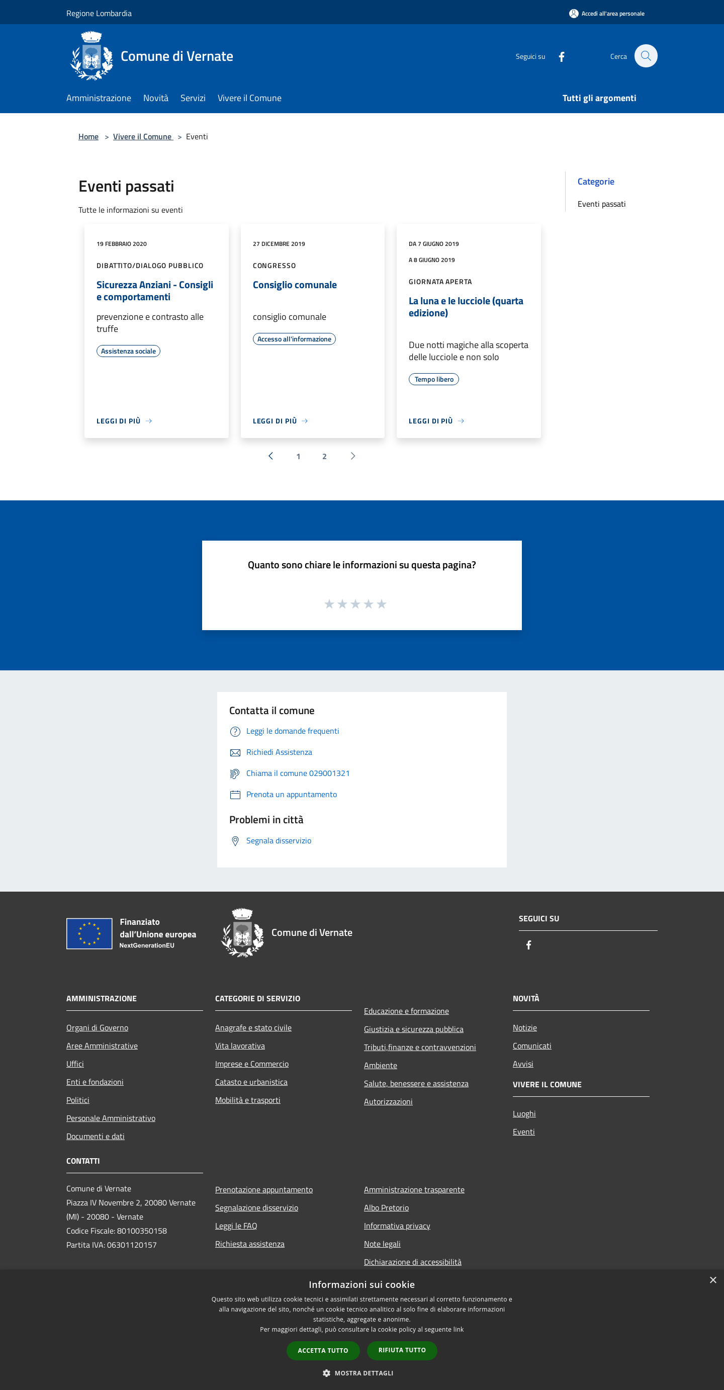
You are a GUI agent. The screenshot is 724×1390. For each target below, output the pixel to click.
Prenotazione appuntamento (264, 1189)
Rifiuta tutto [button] (402, 1350)
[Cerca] (646, 56)
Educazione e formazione (406, 1011)
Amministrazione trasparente (414, 1189)
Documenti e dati (95, 1136)
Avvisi (523, 1064)
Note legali (382, 1244)
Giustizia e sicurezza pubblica (414, 1029)
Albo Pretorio (386, 1207)
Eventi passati (602, 204)
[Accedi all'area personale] (607, 13)
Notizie (525, 1027)
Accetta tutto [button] (323, 1350)
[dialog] (362, 1330)
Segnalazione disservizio (256, 1207)
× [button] (712, 1280)
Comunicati (532, 1045)
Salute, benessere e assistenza (416, 1083)
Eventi (524, 1131)
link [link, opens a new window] (459, 1329)
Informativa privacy (397, 1226)
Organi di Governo (97, 1027)
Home (88, 136)
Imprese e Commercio (252, 1064)
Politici (77, 1100)
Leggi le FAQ (236, 1226)
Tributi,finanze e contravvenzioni (420, 1047)
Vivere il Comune (143, 136)
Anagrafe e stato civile (253, 1027)
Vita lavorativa (240, 1045)
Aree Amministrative (102, 1045)
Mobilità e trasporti (248, 1100)
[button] (362, 1373)
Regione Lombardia (99, 13)
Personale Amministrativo (110, 1118)
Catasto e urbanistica (251, 1082)
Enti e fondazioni (95, 1082)
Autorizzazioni (388, 1101)
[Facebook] (556, 55)
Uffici (75, 1064)
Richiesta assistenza (250, 1244)
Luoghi (524, 1113)
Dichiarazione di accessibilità (413, 1262)
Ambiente (380, 1065)
